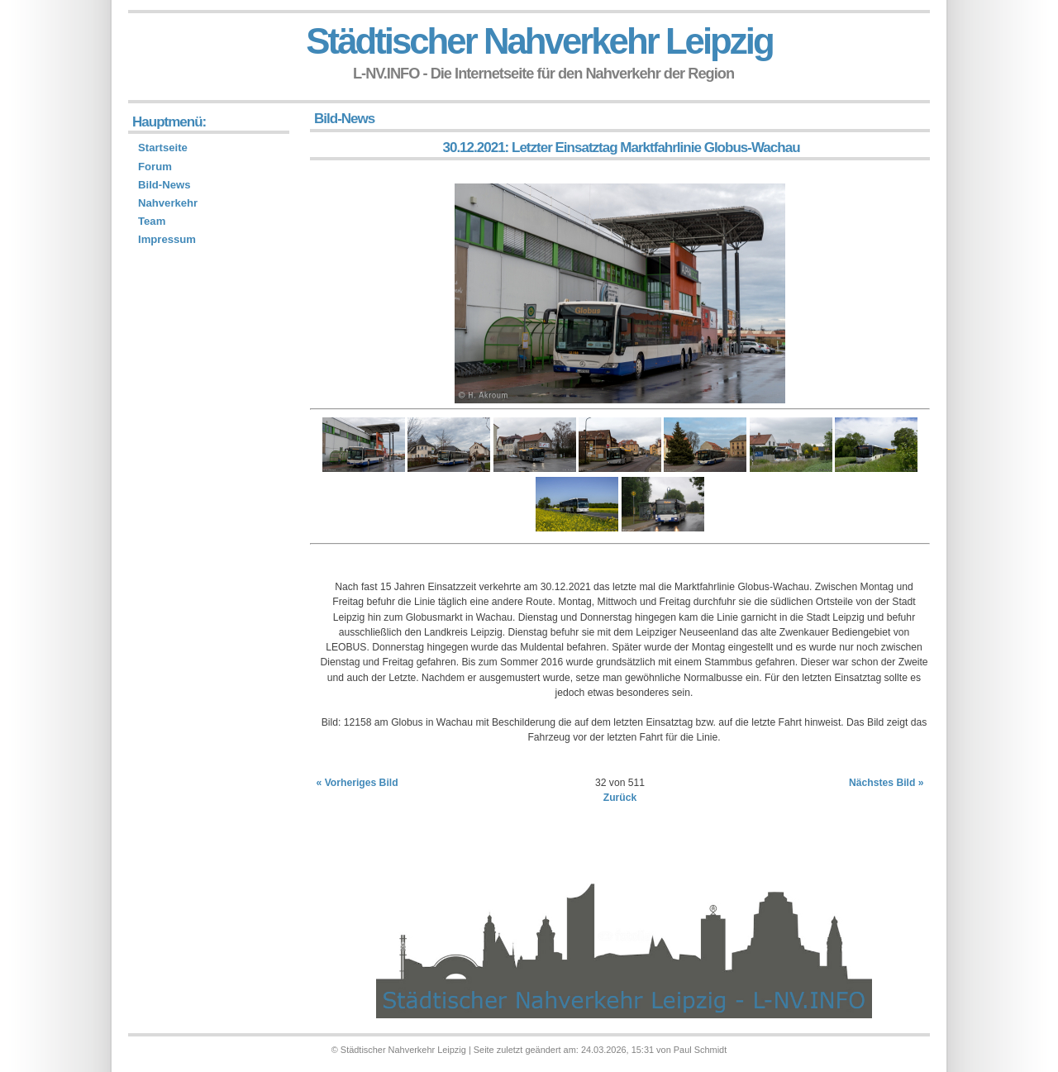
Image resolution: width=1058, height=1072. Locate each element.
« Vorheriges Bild (357, 783)
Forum (155, 166)
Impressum (167, 239)
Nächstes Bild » (886, 783)
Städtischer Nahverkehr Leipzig (539, 41)
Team (151, 221)
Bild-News (164, 185)
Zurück (620, 797)
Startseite (163, 147)
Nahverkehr (168, 203)
